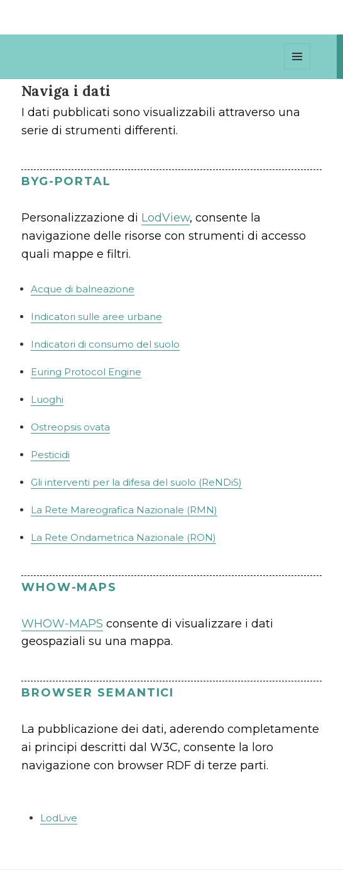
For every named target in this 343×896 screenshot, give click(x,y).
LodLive (58, 818)
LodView (165, 218)
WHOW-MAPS (62, 624)
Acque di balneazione (82, 289)
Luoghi (47, 399)
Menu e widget (297, 69)
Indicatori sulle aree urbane (96, 317)
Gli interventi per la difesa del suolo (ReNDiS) (136, 482)
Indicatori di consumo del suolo (105, 344)
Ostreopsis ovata (70, 427)
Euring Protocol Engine (86, 372)
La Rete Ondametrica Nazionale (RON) (123, 537)
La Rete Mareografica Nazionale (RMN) (124, 510)
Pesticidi (50, 455)
